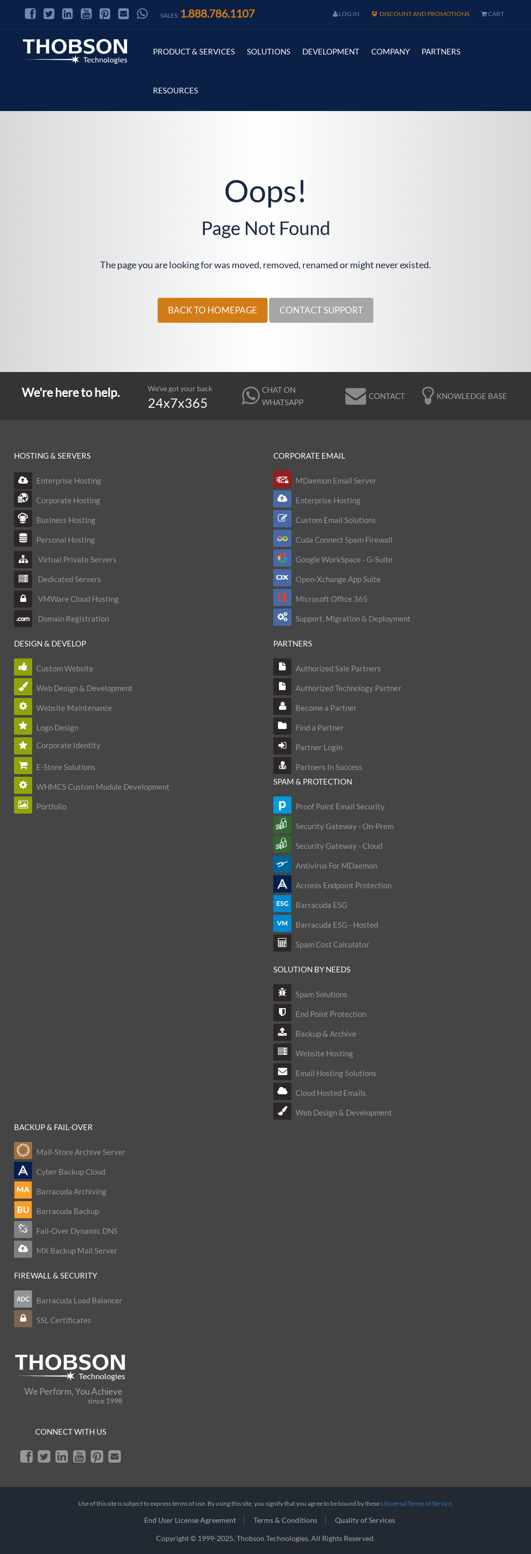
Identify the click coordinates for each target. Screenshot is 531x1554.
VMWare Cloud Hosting (66, 598)
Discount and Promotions (420, 14)
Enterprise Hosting (57, 480)
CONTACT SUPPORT (321, 310)
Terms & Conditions (285, 1520)
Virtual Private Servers (65, 559)
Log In (346, 14)
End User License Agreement (190, 1520)
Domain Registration (61, 618)
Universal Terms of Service (416, 1503)
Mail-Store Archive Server (80, 1152)
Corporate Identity (68, 745)
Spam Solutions (321, 994)
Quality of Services (365, 1520)
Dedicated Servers (57, 579)
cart (492, 14)
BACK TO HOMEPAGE (212, 310)
